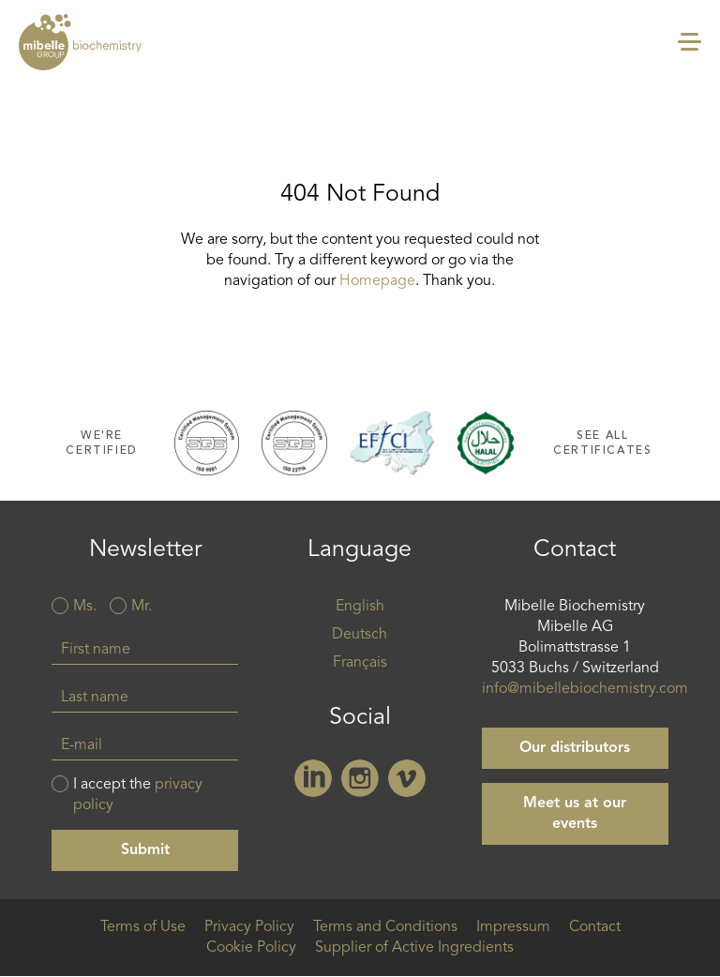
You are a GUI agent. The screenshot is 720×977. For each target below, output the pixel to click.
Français (360, 662)
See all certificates (602, 443)
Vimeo (407, 778)
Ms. (85, 606)
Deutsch (359, 634)
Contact (595, 927)
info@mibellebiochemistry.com (585, 689)
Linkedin (313, 778)
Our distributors (574, 748)
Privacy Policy (249, 927)
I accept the (137, 795)
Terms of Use (143, 927)
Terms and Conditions (385, 927)
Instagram (360, 778)
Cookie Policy (251, 947)
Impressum (513, 927)
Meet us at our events (574, 814)
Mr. (141, 606)
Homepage (377, 281)
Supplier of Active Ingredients (414, 947)
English (360, 606)
